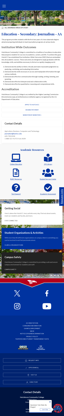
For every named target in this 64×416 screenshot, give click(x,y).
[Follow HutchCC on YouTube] (46, 306)
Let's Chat (45, 409)
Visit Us (32, 375)
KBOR (32, 331)
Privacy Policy (32, 336)
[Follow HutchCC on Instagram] (17, 306)
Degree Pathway (32, 110)
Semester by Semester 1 (32, 115)
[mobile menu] (4, 6)
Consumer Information (32, 326)
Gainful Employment (32, 328)
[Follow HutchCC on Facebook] (46, 294)
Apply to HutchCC (32, 105)
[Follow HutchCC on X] (17, 294)
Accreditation (32, 323)
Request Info (61, 196)
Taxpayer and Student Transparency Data (32, 339)
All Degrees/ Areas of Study (15, 28)
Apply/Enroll (32, 368)
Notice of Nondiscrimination (32, 333)
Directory (32, 382)
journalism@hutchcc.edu (13, 134)
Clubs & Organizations (14, 245)
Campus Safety (10, 269)
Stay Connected (11, 220)
